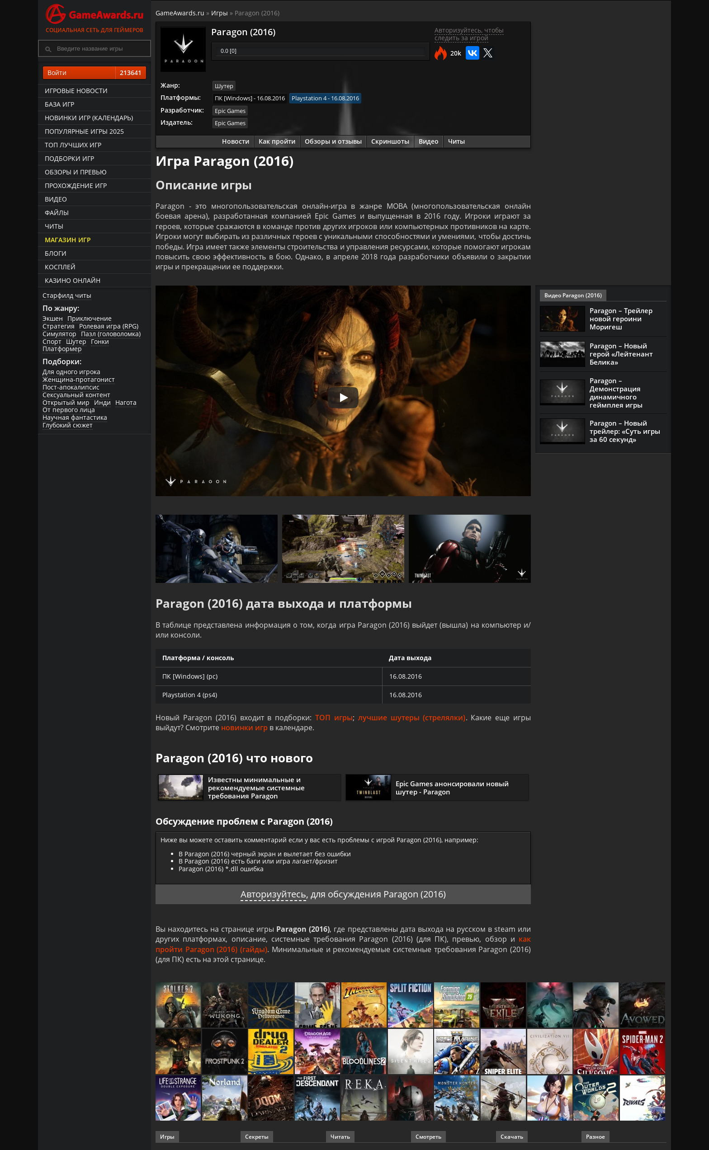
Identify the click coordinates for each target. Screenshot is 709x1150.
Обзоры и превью (76, 172)
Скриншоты (390, 141)
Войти (94, 72)
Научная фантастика (75, 417)
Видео (56, 199)
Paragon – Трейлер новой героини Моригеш (621, 318)
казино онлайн (72, 280)
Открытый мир (66, 402)
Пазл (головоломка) (111, 333)
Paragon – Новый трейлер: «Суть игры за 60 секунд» (625, 431)
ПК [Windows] (233, 98)
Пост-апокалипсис (71, 387)
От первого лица (69, 409)
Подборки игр (69, 158)
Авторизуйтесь (273, 894)
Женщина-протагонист (79, 379)
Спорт (52, 341)
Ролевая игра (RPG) (108, 326)
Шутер (76, 341)
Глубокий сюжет (68, 425)
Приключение (89, 318)
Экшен (53, 318)
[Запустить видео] (343, 397)
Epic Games (230, 111)
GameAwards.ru (180, 13)
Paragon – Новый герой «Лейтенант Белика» (621, 353)
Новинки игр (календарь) (89, 117)
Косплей (60, 267)
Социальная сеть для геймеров (94, 17)
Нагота (126, 402)
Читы (54, 226)
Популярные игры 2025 (84, 131)
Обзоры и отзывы (333, 141)
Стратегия (59, 326)
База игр (59, 104)
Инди (102, 402)
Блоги (55, 253)
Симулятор (59, 333)
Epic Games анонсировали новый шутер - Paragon (452, 787)
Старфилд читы (67, 295)
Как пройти (277, 141)
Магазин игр (68, 239)
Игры (219, 13)
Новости (235, 141)
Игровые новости (76, 90)
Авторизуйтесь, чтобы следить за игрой (469, 34)
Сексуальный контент (76, 394)
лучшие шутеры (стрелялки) (412, 718)
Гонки (100, 341)
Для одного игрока (71, 371)
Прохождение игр (76, 185)
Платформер (62, 348)
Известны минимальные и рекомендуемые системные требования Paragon (256, 787)
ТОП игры (334, 718)
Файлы (57, 212)
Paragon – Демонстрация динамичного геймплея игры (616, 392)
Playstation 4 (309, 98)
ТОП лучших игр (73, 145)
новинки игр (244, 727)
